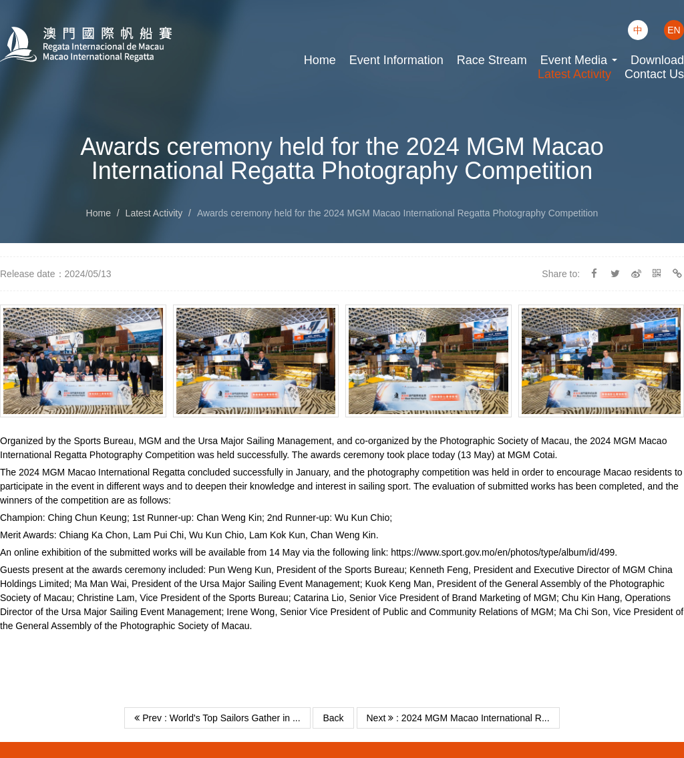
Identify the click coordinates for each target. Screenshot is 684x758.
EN (673, 30)
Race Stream (492, 60)
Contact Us (654, 74)
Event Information (396, 60)
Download (657, 60)
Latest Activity (574, 74)
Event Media (578, 60)
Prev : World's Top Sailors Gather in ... (217, 718)
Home (320, 60)
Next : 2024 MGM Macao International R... (458, 718)
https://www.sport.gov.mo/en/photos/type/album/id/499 (503, 552)
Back (333, 718)
